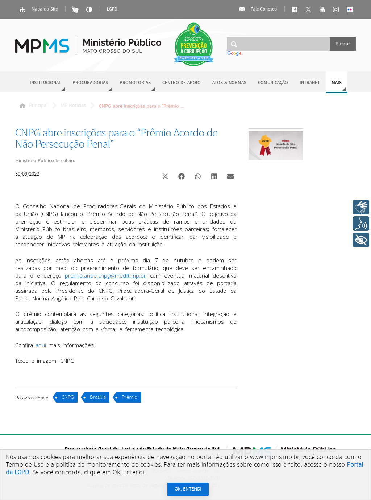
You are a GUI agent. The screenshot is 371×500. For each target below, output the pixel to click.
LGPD (112, 9)
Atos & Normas (229, 83)
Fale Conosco (257, 9)
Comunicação (273, 83)
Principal (34, 105)
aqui (41, 345)
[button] (165, 177)
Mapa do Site (38, 9)
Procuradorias (90, 83)
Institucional (45, 83)
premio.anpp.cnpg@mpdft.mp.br (105, 275)
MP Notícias (73, 105)
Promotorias (135, 83)
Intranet (310, 83)
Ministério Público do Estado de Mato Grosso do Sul (88, 41)
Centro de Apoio (181, 83)
